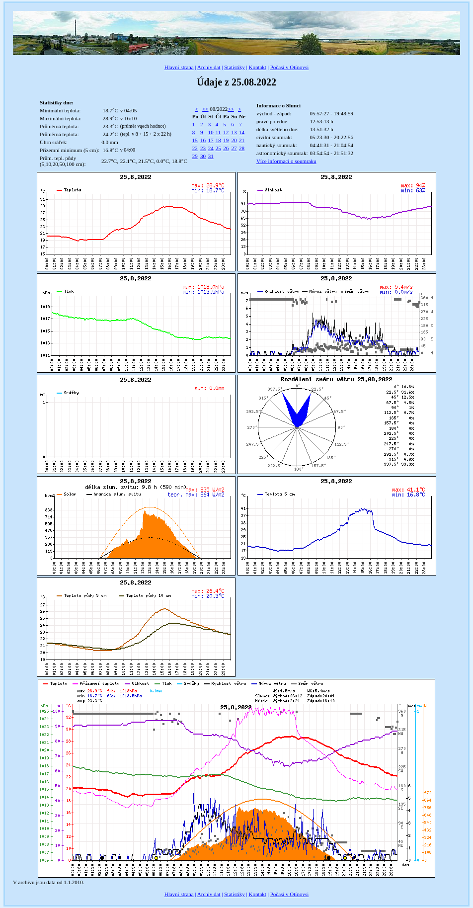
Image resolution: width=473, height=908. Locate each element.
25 (218, 148)
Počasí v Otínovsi (289, 67)
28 (241, 148)
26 (226, 148)
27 (233, 148)
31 (211, 156)
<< (205, 109)
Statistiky (234, 67)
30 (203, 156)
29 (195, 156)
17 (211, 140)
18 (218, 140)
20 (233, 140)
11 (218, 132)
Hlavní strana (179, 67)
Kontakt (257, 67)
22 (195, 148)
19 (226, 140)
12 (226, 132)
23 (203, 148)
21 (241, 140)
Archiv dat (209, 67)
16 (203, 140)
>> (231, 109)
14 (241, 132)
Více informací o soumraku (286, 161)
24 (211, 148)
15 (195, 140)
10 (211, 132)
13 (233, 132)
